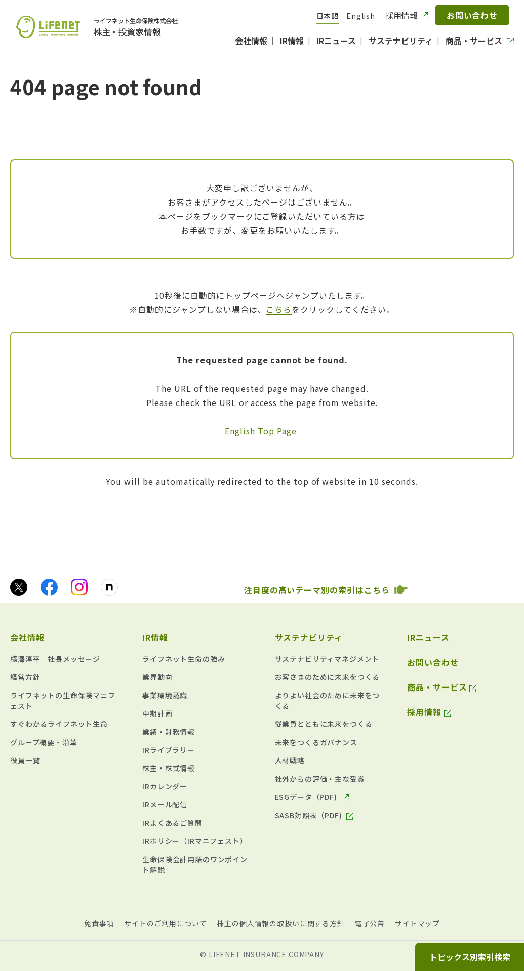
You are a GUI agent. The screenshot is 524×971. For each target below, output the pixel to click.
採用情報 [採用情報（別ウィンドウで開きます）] (401, 15)
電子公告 (370, 923)
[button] (63, 635)
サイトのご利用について (165, 923)
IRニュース (428, 637)
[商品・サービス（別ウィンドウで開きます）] (479, 40)
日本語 (327, 16)
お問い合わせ (472, 15)
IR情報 (155, 637)
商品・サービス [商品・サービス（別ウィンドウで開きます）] (437, 687)
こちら (279, 309)
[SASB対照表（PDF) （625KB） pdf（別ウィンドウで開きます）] (314, 815)
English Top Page (262, 431)
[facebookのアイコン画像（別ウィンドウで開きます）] (49, 587)
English (360, 16)
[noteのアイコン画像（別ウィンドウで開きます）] (109, 587)
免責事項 (99, 923)
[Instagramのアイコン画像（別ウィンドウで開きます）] (79, 587)
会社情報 (27, 637)
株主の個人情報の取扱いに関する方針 (280, 923)
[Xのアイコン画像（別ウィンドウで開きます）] (18, 587)
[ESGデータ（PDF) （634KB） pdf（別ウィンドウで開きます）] (312, 797)
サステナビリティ (309, 637)
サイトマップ (417, 923)
